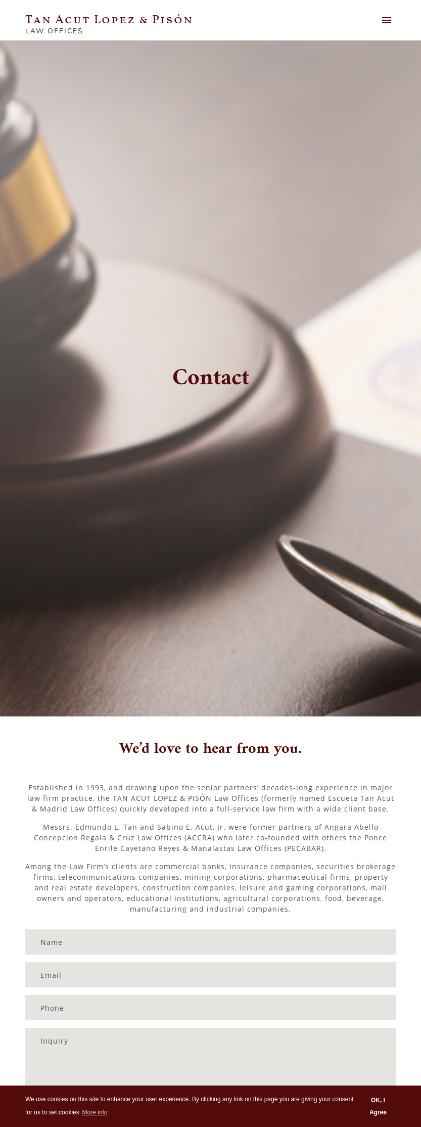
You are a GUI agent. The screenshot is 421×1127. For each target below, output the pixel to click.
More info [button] (94, 1112)
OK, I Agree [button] (378, 1106)
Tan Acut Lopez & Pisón (109, 20)
